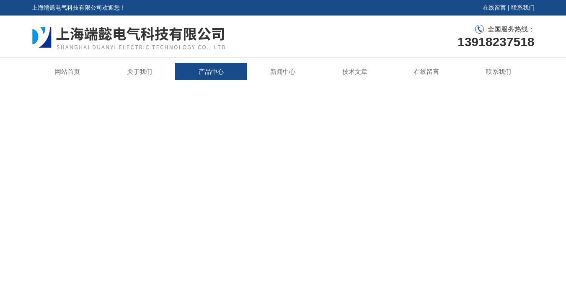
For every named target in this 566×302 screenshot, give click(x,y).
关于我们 (139, 71)
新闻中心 (282, 71)
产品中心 (211, 71)
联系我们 (523, 7)
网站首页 (67, 71)
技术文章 (354, 71)
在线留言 (494, 7)
